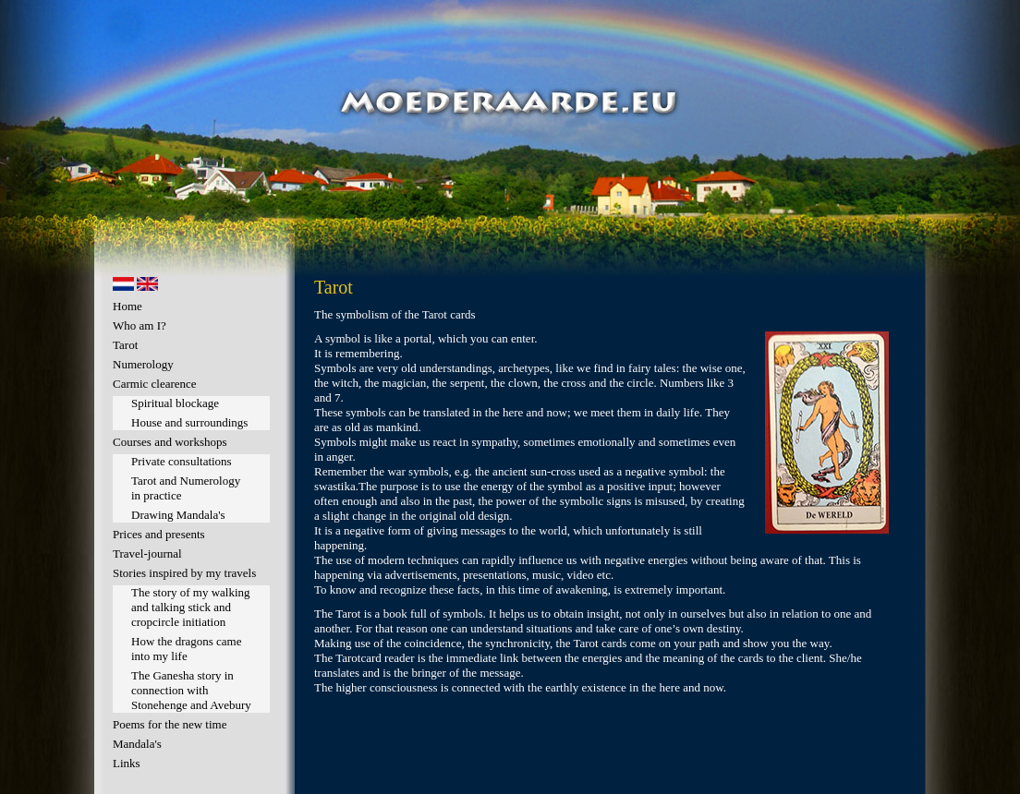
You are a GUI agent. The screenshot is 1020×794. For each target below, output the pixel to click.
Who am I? (139, 325)
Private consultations (181, 461)
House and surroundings (189, 422)
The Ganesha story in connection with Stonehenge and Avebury (191, 690)
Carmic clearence (155, 384)
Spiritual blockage (175, 403)
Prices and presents (159, 534)
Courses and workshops (170, 442)
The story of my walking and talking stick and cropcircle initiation (190, 607)
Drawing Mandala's (178, 515)
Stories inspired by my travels (184, 573)
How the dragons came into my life (186, 648)
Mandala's (137, 744)
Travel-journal (147, 553)
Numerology (143, 364)
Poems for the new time (169, 724)
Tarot (125, 345)
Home (127, 306)
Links (126, 763)
